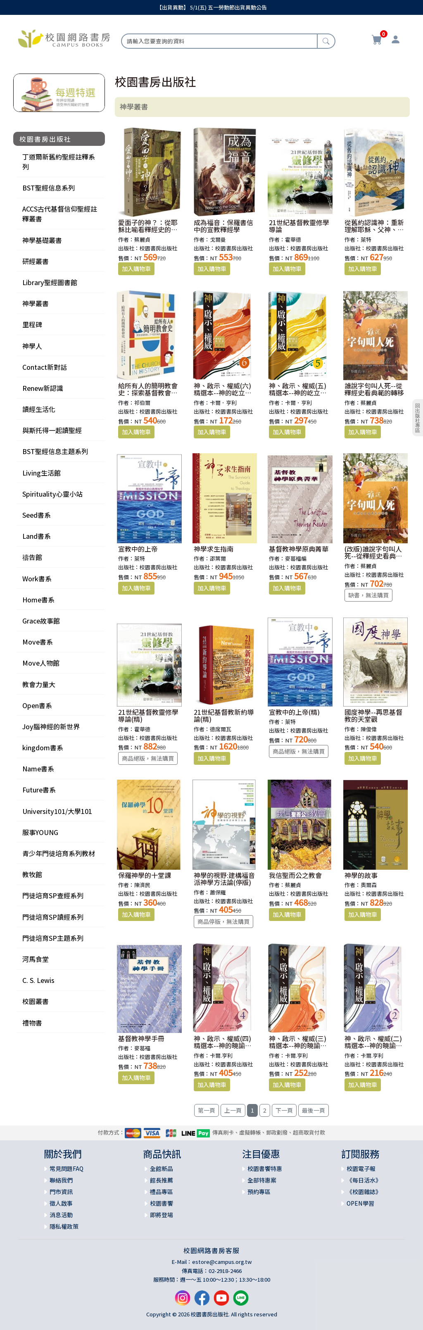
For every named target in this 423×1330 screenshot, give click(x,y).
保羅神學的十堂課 (144, 875)
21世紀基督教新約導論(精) (224, 715)
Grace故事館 (41, 621)
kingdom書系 (42, 747)
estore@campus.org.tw (222, 1262)
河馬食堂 (35, 959)
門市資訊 (61, 1191)
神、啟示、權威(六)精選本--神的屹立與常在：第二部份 (223, 393)
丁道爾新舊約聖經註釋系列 (58, 161)
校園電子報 (361, 1168)
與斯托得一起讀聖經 (52, 430)
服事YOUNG (40, 832)
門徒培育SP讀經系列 (52, 917)
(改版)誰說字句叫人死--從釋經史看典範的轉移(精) (373, 556)
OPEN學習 (360, 1203)
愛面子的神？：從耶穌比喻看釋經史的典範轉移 (148, 229)
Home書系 (38, 599)
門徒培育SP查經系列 (52, 895)
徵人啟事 (61, 1203)
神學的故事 (361, 875)
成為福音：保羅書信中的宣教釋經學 (223, 226)
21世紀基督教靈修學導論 (299, 226)
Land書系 (36, 536)
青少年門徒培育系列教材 (58, 853)
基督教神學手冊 (141, 1038)
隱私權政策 (64, 1226)
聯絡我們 (61, 1180)
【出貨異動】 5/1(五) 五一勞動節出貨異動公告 (212, 7)
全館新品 (161, 1168)
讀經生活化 (38, 409)
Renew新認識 (42, 388)
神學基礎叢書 (42, 240)
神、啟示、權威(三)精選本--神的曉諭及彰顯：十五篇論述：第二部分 (298, 1049)
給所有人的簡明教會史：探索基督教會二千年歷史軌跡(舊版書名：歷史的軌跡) (149, 396)
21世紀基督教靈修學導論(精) (148, 715)
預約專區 (259, 1191)
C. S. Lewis (38, 980)
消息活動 (61, 1215)
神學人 (32, 346)
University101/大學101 (57, 811)
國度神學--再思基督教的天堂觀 (373, 715)
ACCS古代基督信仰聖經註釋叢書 (59, 214)
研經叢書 (35, 261)
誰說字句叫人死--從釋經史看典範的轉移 (374, 389)
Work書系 (37, 578)
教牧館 (32, 874)
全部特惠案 (261, 1180)
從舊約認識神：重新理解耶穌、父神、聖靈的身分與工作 (374, 229)
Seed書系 (36, 515)
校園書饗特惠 (264, 1168)
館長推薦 (161, 1180)
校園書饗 (161, 1203)
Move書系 (37, 642)
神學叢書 (35, 303)
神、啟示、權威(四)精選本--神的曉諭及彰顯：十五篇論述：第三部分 (223, 1049)
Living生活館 (41, 473)
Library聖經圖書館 (49, 282)
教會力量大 (38, 684)
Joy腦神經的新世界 (51, 726)
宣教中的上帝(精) (294, 712)
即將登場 (161, 1215)
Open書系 (37, 705)
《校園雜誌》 (364, 1191)
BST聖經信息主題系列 (55, 451)
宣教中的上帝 (138, 549)
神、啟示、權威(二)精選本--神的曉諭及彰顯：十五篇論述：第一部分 (374, 1049)
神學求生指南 (213, 549)
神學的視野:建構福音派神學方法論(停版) (224, 878)
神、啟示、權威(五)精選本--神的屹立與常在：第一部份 (298, 393)
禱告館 (32, 557)
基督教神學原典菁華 (298, 549)
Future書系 (39, 790)
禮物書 (32, 1023)
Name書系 (38, 768)
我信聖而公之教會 (295, 875)
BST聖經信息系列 (48, 188)
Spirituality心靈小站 (52, 494)
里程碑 (32, 324)
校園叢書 (35, 1001)
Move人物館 (40, 663)
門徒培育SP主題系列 (52, 938)
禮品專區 (161, 1191)
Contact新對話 (44, 367)
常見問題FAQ (66, 1168)
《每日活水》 (364, 1180)
